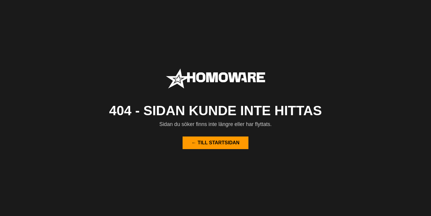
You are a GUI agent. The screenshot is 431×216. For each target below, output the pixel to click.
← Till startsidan (215, 142)
